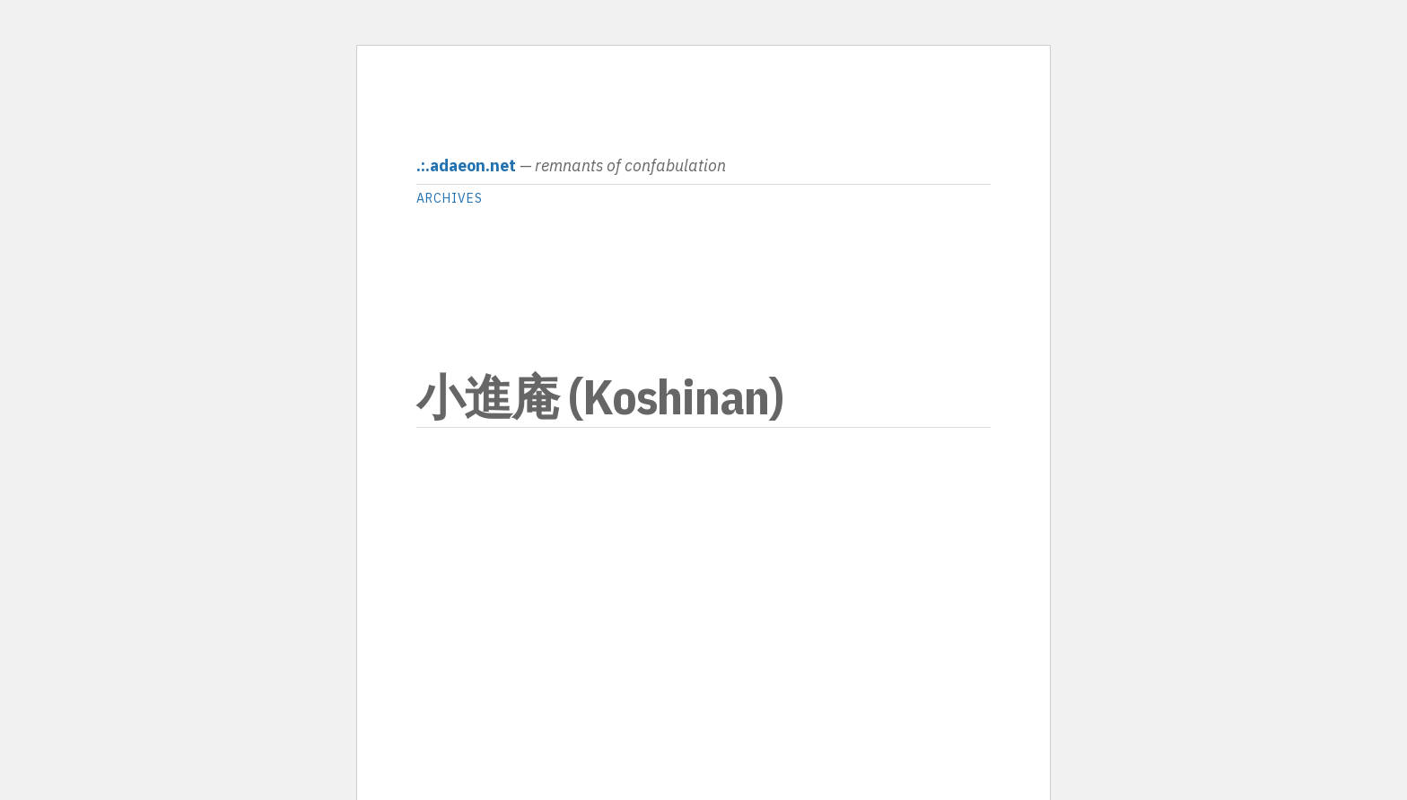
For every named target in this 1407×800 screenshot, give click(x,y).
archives (449, 198)
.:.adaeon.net (466, 165)
